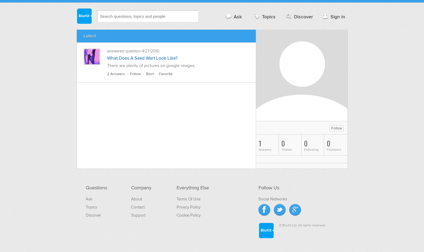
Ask (233, 17)
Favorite (166, 74)
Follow (135, 74)
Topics (264, 17)
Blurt (150, 74)
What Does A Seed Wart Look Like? (142, 58)
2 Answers (116, 74)
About (136, 199)
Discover (299, 17)
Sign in (333, 17)
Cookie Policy (189, 215)
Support (138, 215)
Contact (138, 207)
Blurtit (84, 16)
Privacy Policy (188, 207)
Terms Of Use (188, 199)
